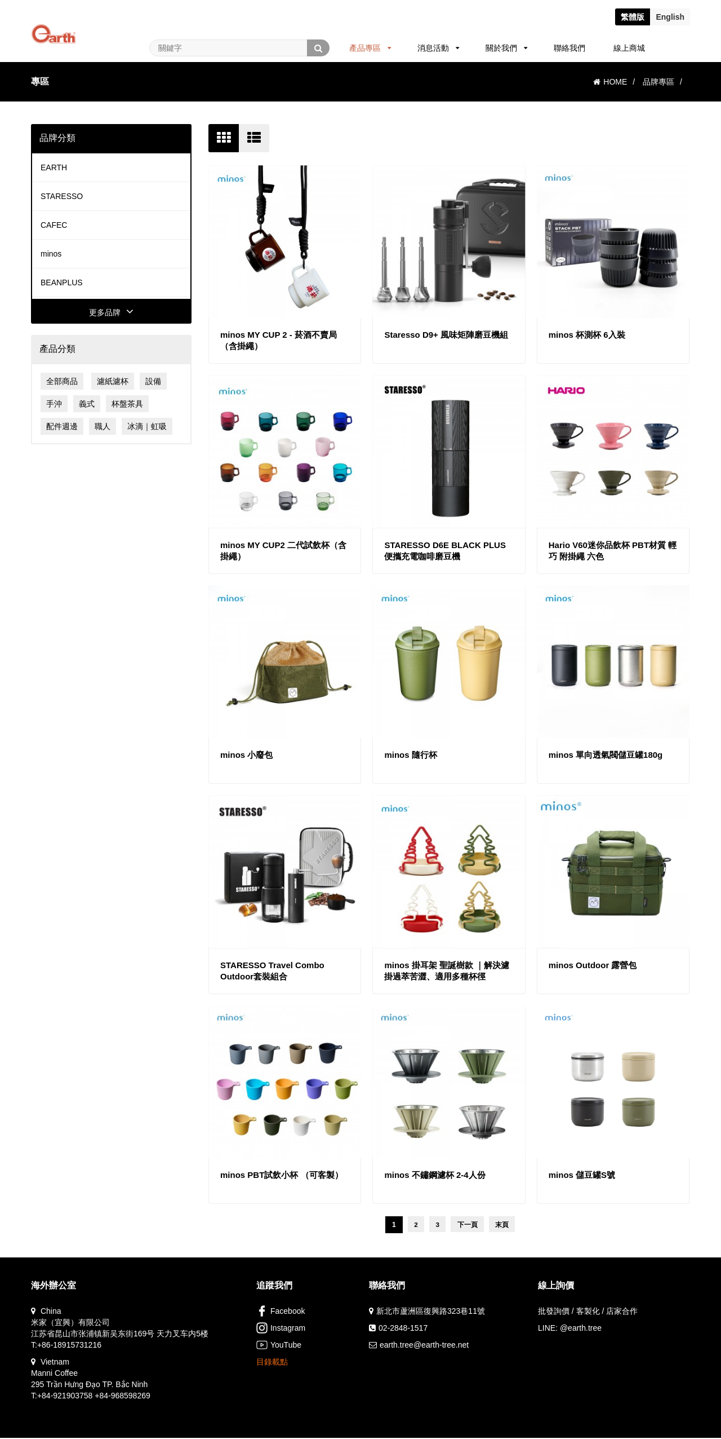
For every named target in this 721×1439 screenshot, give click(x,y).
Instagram (280, 1329)
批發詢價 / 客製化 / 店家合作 (588, 1312)
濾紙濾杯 (112, 381)
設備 (153, 381)
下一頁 (468, 1225)
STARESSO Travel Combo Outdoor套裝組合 (272, 970)
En (670, 16)
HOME (610, 81)
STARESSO (62, 196)
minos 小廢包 (246, 755)
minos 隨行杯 (410, 755)
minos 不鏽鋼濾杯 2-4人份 (434, 1175)
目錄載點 (272, 1362)
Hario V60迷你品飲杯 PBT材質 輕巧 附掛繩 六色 (613, 550)
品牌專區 (658, 81)
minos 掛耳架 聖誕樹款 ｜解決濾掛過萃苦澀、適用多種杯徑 (446, 970)
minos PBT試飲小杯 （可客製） (281, 1175)
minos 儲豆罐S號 (582, 1175)
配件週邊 (62, 426)
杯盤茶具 (127, 403)
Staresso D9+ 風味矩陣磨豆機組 (446, 334)
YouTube (278, 1346)
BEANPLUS (62, 282)
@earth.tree (581, 1329)
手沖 (54, 403)
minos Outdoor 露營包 (593, 965)
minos (51, 253)
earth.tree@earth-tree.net (424, 1345)
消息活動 (438, 47)
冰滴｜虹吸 (147, 426)
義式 (87, 403)
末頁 (503, 1225)
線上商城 (629, 47)
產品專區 (370, 47)
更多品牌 (111, 312)
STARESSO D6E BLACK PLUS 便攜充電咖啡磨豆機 (445, 550)
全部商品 (62, 381)
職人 (102, 426)
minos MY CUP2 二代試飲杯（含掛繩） (283, 550)
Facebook (280, 1312)
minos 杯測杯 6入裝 (587, 334)
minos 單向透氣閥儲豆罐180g (606, 755)
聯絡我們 (569, 47)
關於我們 (507, 47)
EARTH (54, 167)
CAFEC (54, 224)
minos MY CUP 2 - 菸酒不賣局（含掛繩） (278, 340)
